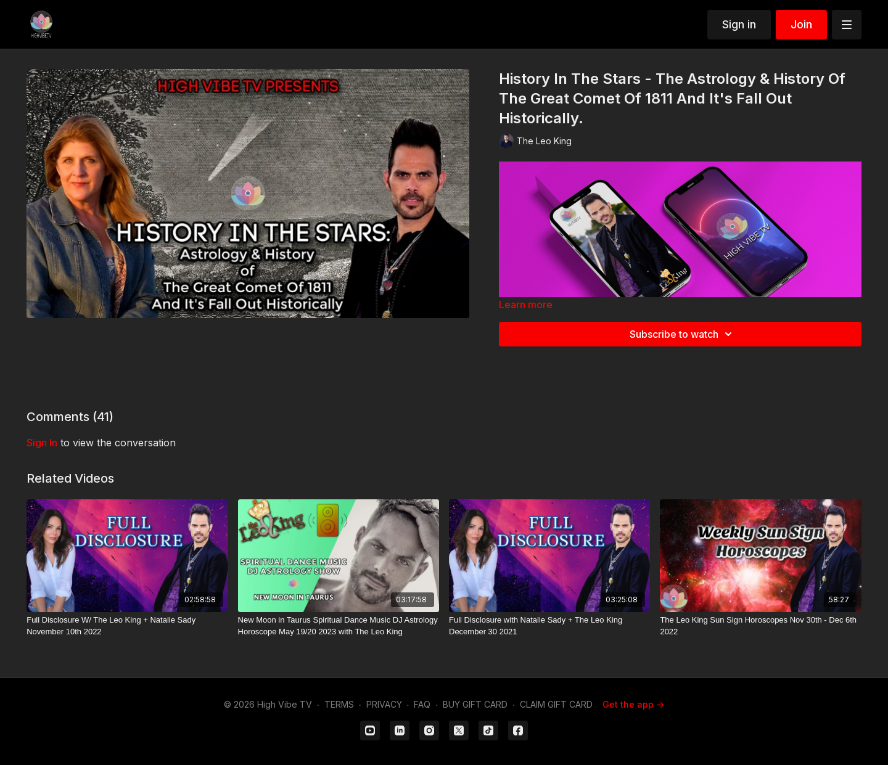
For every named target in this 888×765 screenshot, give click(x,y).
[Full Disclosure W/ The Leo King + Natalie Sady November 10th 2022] (127, 626)
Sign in (739, 24)
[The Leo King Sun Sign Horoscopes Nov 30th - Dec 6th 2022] (760, 626)
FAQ (422, 704)
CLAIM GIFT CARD (556, 704)
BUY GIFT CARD (475, 704)
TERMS (339, 704)
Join (801, 24)
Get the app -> (633, 704)
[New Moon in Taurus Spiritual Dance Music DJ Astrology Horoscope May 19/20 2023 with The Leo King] (338, 626)
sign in (42, 442)
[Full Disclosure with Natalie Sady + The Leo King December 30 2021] (549, 626)
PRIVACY (384, 704)
